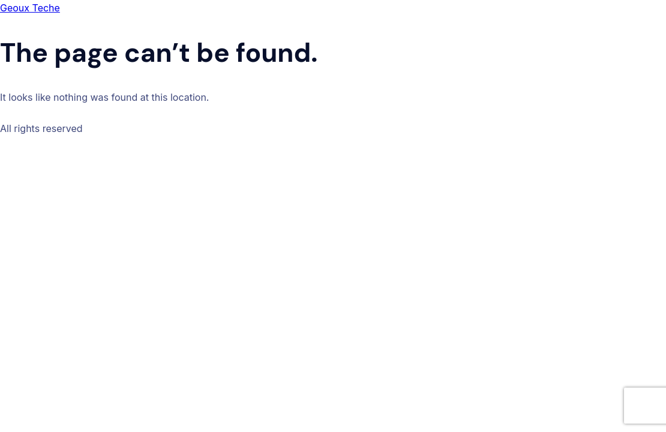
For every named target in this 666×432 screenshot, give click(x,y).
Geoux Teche (30, 8)
